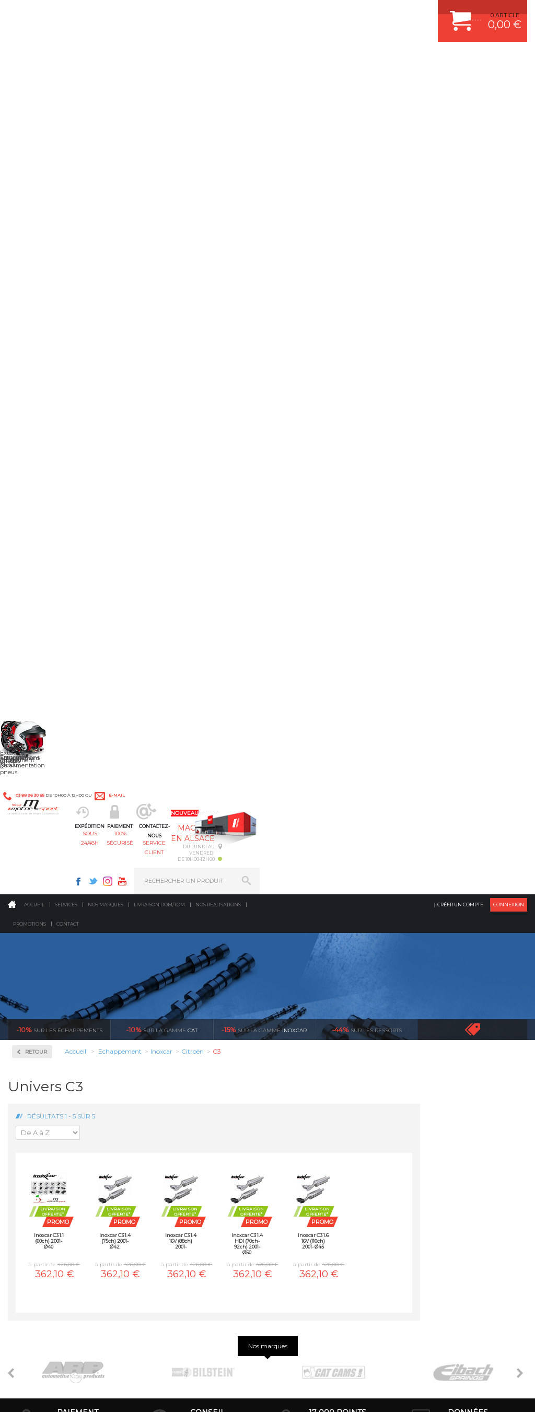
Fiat (32, 474)
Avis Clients (483, 1361)
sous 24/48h (166, 60)
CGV (115, 1393)
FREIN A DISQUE (309, 1158)
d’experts (207, 942)
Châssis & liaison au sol (191, 1092)
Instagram (375, 13)
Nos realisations (218, 86)
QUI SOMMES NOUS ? (38, 1131)
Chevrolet (40, 436)
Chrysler (38, 449)
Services (66, 86)
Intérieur (168, 1145)
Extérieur (168, 1132)
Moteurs (166, 1040)
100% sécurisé (230, 60)
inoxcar (264, 211)
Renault (38, 646)
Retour (143, 233)
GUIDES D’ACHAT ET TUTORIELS (455, 1145)
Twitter (360, 13)
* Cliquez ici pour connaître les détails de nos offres (341, 1238)
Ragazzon (43, 784)
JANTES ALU (304, 1092)
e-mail (229, 13)
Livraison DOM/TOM (159, 86)
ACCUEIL (10, 1393)
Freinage (167, 1106)
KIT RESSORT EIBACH (317, 1119)
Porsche (38, 634)
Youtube (389, 13)
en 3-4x (77, 942)
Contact (67, 105)
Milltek (37, 751)
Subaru (37, 684)
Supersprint (46, 818)
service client (294, 60)
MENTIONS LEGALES (79, 1393)
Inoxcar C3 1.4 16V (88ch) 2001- (288, 422)
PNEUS (296, 1106)
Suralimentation (180, 1053)
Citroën (37, 461)
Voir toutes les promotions (482, 210)
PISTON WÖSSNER (313, 1066)
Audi (33, 411)
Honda (36, 499)
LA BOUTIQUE (28, 1144)
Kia (31, 512)
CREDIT (173, 1393)
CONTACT (38, 1393)
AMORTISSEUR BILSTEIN (321, 1040)
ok (243, 1233)
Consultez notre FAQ (75, 1320)
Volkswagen (44, 722)
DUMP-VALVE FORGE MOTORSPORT (337, 1132)
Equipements (173, 1158)
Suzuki (36, 697)
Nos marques (105, 86)
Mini (33, 571)
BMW (35, 424)
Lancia (36, 524)
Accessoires (46, 293)
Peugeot (38, 621)
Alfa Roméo (43, 399)
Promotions (29, 105)
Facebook (346, 13)
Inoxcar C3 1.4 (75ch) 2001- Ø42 (222, 422)
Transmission (174, 1079)
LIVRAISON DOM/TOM (440, 1119)
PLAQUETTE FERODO (316, 1053)
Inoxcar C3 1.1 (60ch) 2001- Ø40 (156, 422)
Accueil (34, 86)
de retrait (338, 942)
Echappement (174, 1066)
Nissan (36, 596)
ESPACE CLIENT (431, 1040)
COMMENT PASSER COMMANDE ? (457, 1066)
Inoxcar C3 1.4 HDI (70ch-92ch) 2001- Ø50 (354, 425)
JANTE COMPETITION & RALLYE (330, 1145)
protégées (468, 942)
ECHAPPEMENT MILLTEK (321, 1079)
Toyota (36, 709)
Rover (35, 659)
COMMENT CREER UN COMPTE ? (455, 1053)
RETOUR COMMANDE (439, 1106)
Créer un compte (460, 86)
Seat (33, 671)
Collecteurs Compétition (47, 331)
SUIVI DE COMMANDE (440, 1092)
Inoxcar (39, 369)
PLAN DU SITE (142, 1393)
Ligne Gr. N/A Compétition (44, 541)
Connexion (508, 86)
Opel (33, 609)
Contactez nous (53, 1293)
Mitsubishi (41, 584)
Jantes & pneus (177, 1119)
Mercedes (40, 559)
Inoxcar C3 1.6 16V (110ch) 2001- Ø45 (420, 422)
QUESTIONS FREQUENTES (446, 1132)
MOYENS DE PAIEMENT (442, 1079)
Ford (33, 487)
